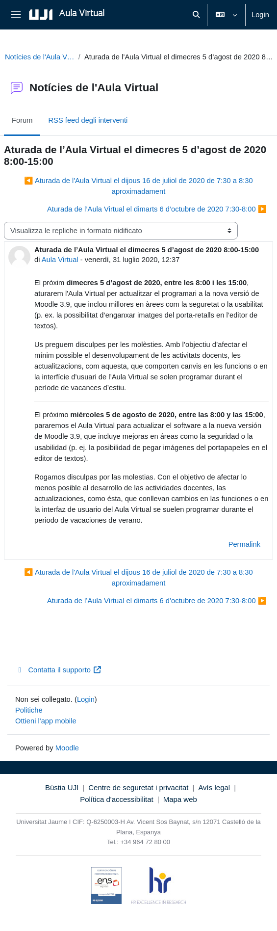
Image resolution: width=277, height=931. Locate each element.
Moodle (67, 748)
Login (260, 15)
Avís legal (214, 787)
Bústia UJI (61, 787)
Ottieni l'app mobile (45, 721)
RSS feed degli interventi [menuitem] (87, 120)
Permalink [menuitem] (244, 544)
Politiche (29, 710)
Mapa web (180, 799)
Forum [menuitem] (22, 120)
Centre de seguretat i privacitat (138, 787)
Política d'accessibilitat (116, 799)
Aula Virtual (60, 260)
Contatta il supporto (58, 670)
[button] (196, 14)
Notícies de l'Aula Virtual (40, 57)
